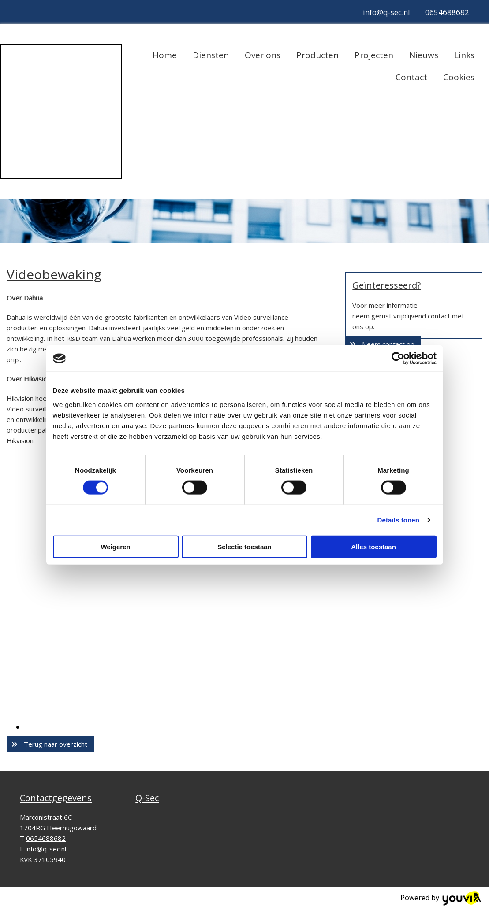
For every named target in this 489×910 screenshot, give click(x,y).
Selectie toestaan (244, 546)
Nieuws (423, 55)
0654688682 (447, 12)
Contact (411, 77)
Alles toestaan (373, 546)
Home (165, 55)
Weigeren (115, 546)
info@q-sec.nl (386, 12)
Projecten (374, 55)
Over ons (262, 55)
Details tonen (398, 520)
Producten (317, 55)
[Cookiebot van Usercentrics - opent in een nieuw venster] (398, 358)
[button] (50, 744)
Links (464, 55)
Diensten (211, 55)
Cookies (458, 77)
